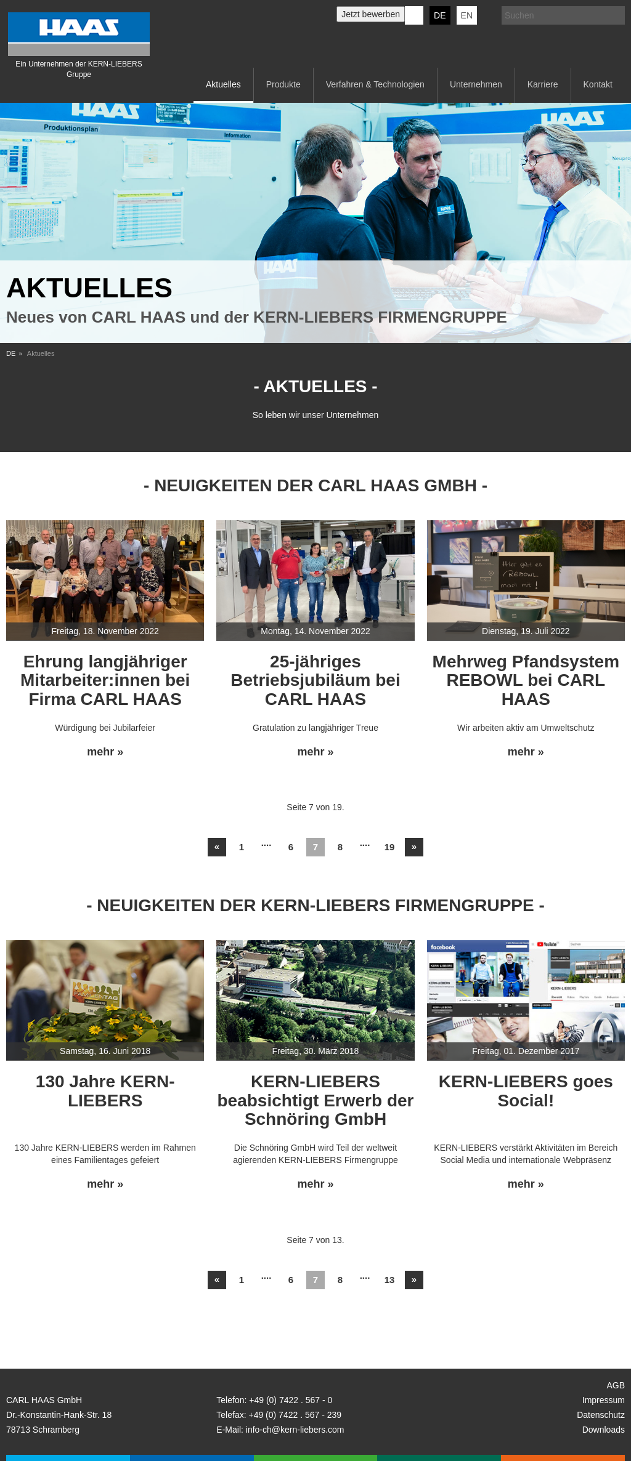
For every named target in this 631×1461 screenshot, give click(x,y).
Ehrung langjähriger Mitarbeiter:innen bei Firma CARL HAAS (105, 680)
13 (390, 1279)
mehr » (105, 752)
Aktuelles (223, 84)
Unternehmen (476, 84)
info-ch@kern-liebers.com (295, 1430)
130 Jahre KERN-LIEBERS (105, 1091)
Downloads (603, 1430)
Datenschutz (601, 1415)
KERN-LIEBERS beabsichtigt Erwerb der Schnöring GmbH (316, 1100)
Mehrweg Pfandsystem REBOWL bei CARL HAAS (526, 680)
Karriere (542, 84)
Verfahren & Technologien (375, 84)
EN (467, 15)
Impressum (603, 1400)
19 (390, 847)
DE (440, 15)
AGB (615, 1385)
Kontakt (598, 84)
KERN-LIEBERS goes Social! (526, 1091)
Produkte (283, 84)
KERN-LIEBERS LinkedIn (414, 15)
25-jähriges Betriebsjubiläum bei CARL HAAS (315, 680)
